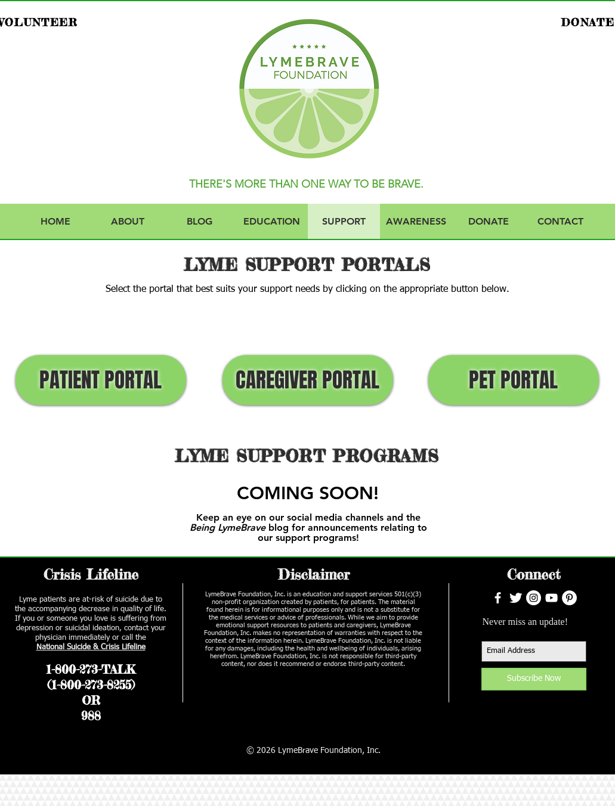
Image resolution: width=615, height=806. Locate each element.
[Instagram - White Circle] (533, 597)
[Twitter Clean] (515, 597)
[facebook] (497, 597)
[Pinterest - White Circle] (569, 597)
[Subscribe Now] (533, 679)
